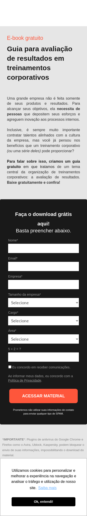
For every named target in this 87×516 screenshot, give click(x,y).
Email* (12, 258)
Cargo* (13, 312)
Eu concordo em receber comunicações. (39, 367)
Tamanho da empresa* (24, 294)
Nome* (13, 240)
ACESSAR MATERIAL (43, 396)
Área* (12, 330)
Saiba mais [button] (47, 488)
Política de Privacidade (24, 380)
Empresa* (15, 276)
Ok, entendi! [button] (43, 501)
